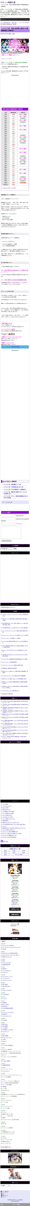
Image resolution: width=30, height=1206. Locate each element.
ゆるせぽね (4, 1020)
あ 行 (5, 850)
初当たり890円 (5, 807)
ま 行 (5, 854)
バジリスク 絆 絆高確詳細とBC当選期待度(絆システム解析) (15, 659)
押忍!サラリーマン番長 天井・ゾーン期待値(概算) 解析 (14, 678)
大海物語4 (4, 1002)
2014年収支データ (15, 904)
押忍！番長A (5, 984)
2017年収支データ (15, 884)
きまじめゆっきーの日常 (7, 817)
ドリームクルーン (6, 978)
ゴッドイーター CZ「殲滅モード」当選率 (11, 638)
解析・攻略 (11, 33)
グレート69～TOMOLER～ (7, 1045)
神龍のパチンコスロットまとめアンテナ (10, 822)
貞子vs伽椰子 (5, 1026)
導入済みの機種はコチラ (6, 1146)
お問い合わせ (5, 1195)
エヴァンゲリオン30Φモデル (8, 945)
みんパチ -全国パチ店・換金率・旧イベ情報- (11, 833)
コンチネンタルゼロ (6, 962)
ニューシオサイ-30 (6, 970)
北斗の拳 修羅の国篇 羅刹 (7, 1008)
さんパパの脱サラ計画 (7, 815)
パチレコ (4, 826)
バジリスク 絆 (15, 347)
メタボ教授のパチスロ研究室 (8, 811)
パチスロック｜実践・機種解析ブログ (10, 831)
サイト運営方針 (5, 1191)
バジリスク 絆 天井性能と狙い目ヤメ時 (13, 487)
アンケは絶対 (5, 804)
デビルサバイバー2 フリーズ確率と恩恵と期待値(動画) (14, 675)
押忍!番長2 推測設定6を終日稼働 (9, 668)
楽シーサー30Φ (5, 1004)
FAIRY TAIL (4, 1006)
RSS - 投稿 (4, 841)
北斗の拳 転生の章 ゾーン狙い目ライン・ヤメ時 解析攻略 (14, 627)
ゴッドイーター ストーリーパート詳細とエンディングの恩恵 (15, 635)
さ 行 (23, 850)
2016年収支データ (15, 891)
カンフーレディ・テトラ (7, 976)
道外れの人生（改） (6, 809)
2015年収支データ (15, 897)
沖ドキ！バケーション (7, 1037)
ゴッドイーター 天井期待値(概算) (9, 662)
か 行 (14, 850)
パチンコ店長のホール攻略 (7, 813)
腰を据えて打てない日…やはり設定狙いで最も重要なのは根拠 (15, 714)
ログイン (4, 1196)
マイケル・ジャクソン (7, 980)
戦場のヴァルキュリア (7, 956)
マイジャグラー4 (5, 1071)
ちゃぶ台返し (5, 1027)
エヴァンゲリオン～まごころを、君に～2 (10, 954)
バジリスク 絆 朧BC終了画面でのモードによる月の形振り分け (15, 492)
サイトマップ (5, 1192)
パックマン (4, 998)
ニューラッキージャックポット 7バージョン (11, 947)
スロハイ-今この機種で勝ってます (9, 835)
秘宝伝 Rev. (4, 1014)
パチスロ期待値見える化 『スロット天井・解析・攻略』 (14, 824)
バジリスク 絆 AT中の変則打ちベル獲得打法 (14, 489)
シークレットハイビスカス (7, 1012)
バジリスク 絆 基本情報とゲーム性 (12, 484)
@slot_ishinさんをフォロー (7, 340)
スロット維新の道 (7, 2)
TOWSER (4, 1086)
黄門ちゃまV (5, 1024)
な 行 (14, 852)
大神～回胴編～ (5, 1035)
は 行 (23, 852)
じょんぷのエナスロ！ (7, 805)
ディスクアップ (5, 1031)
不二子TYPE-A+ (5, 994)
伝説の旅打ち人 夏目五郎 (7, 693)
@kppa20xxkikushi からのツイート (8, 607)
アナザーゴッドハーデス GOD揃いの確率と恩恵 (12, 665)
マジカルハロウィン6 (6, 1015)
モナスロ (4, 1041)
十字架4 (4, 1039)
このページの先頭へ (16, 1204)
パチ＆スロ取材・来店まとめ (8, 829)
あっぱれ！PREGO (6, 1060)
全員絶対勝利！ (5, 820)
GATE (3, 960)
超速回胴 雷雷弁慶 (6, 1065)
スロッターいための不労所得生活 (9, 837)
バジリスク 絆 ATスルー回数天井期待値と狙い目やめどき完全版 (15, 497)
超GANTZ (4, 968)
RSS (3, 1194)
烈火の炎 (4, 949)
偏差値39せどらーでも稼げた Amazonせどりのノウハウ (13, 828)
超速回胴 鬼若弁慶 (6, 964)
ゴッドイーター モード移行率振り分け (10, 690)
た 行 (5, 852)
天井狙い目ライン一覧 (15, 848)
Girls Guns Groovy (6, 986)
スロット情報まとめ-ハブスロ (8, 818)
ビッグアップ (5, 972)
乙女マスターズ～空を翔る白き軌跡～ (10, 953)
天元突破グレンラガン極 (7, 1029)
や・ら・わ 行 (18, 854)
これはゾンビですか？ (7, 990)
